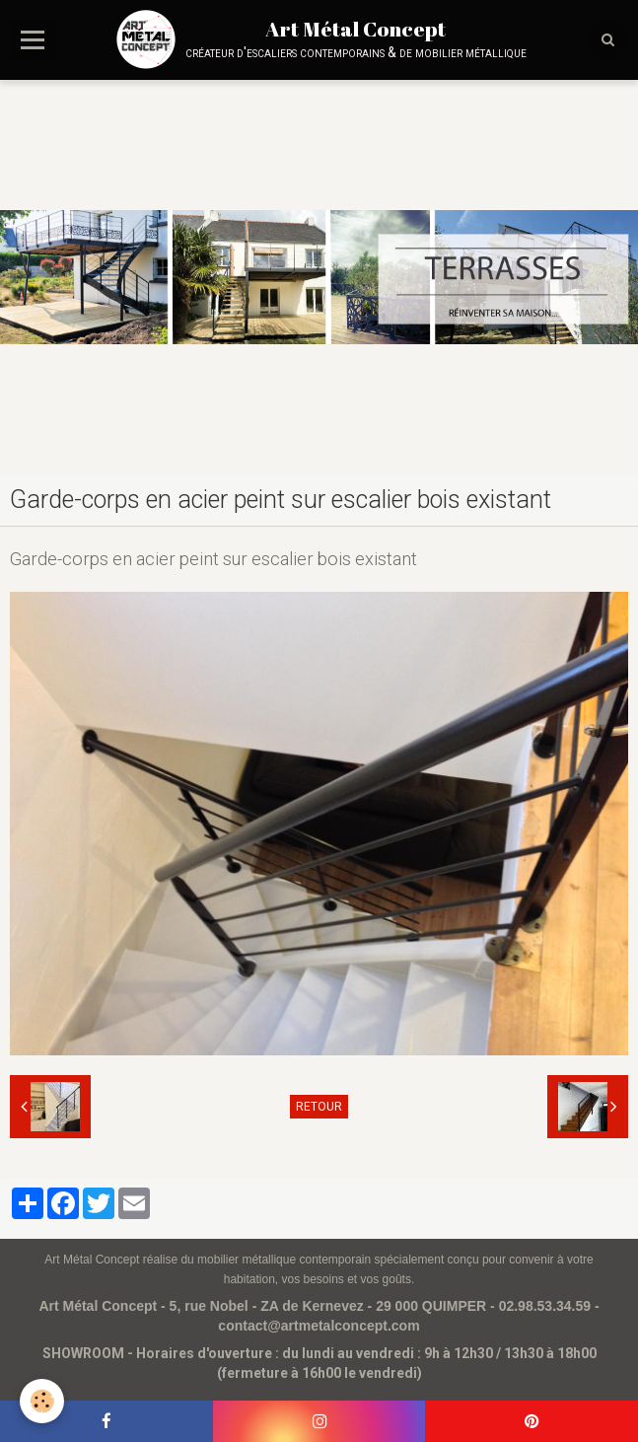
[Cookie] (42, 1401)
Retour (319, 1107)
